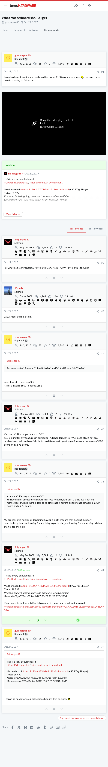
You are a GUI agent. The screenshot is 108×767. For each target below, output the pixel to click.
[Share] (97, 72)
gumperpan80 (12, 22)
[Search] (103, 6)
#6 (102, 481)
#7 (102, 570)
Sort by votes (96, 228)
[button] (5, 6)
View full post (13, 214)
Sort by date (76, 228)
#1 (102, 71)
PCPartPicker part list (16, 182)
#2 (102, 262)
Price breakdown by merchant (46, 182)
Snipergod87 (15, 173)
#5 (102, 429)
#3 (102, 311)
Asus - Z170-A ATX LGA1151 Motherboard (45, 189)
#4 (102, 353)
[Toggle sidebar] (96, 6)
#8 (102, 647)
